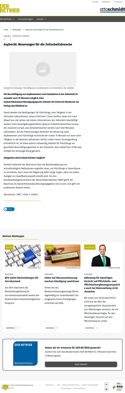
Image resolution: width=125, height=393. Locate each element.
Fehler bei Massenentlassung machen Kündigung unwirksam (63, 287)
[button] (5, 387)
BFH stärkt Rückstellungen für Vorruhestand (23, 287)
